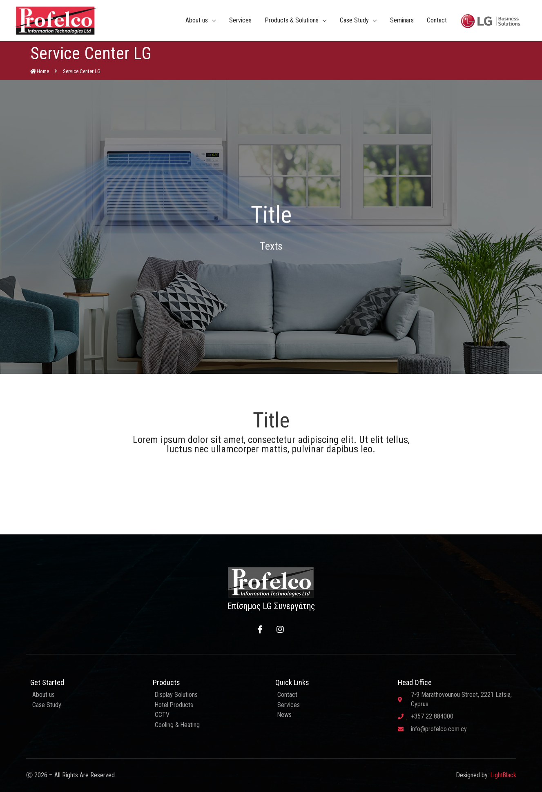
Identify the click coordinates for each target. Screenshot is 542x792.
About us (196, 20)
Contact (437, 20)
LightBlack (503, 775)
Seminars (402, 20)
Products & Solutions (292, 20)
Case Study (354, 20)
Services (240, 20)
